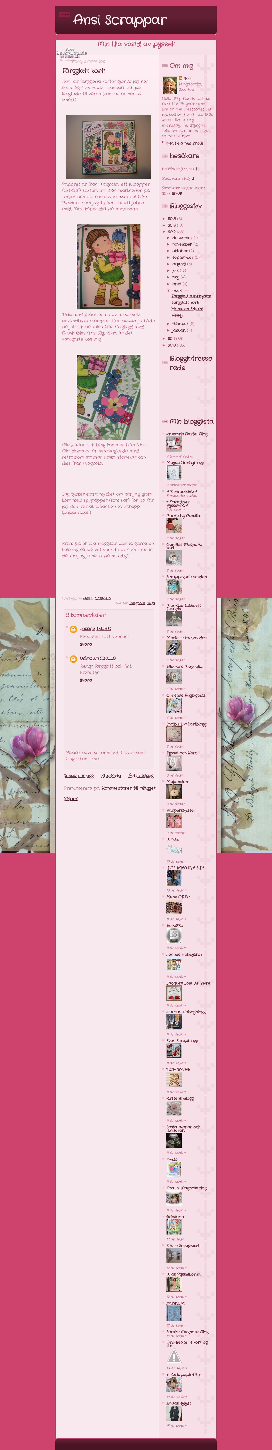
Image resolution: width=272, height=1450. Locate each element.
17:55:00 (103, 629)
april (177, 284)
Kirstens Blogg (180, 1098)
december (183, 238)
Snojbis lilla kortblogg (186, 724)
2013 (172, 225)
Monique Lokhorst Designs (183, 607)
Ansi (187, 79)
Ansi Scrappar (119, 20)
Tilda (151, 603)
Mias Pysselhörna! (183, 1274)
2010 (172, 345)
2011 (172, 339)
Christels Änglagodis (185, 695)
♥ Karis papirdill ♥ (183, 1375)
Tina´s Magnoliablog (186, 1188)
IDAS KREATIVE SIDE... (186, 868)
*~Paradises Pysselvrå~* (177, 503)
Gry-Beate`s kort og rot (187, 1344)
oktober (180, 251)
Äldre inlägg (140, 776)
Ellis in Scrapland (182, 1246)
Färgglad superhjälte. (191, 296)
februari (181, 324)
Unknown (89, 658)
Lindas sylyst (178, 1403)
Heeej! (177, 315)
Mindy (172, 839)
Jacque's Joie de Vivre (188, 983)
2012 (172, 232)
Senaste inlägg (79, 776)
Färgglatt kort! (185, 302)
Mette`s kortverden (186, 638)
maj (176, 277)
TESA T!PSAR (178, 1069)
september (183, 257)
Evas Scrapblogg (182, 1041)
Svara (86, 644)
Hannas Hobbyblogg (185, 1012)
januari (179, 330)
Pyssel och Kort (181, 753)
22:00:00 (107, 658)
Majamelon (177, 782)
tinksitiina (175, 1217)
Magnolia (137, 603)
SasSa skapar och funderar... (183, 1128)
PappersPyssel (180, 810)
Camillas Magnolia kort (184, 546)
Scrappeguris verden (186, 577)
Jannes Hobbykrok (184, 954)
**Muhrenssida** (181, 492)
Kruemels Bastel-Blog (186, 434)
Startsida (111, 776)
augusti (179, 264)
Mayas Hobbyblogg (185, 463)
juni (176, 271)
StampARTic (178, 897)
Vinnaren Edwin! (187, 309)
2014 (172, 219)
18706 (176, 193)
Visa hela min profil (184, 143)
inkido (171, 1159)
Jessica (87, 629)
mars (178, 290)
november (182, 244)
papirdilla (175, 1303)
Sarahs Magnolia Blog (187, 1332)
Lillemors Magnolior (185, 666)
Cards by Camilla (183, 516)
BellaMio (174, 925)
